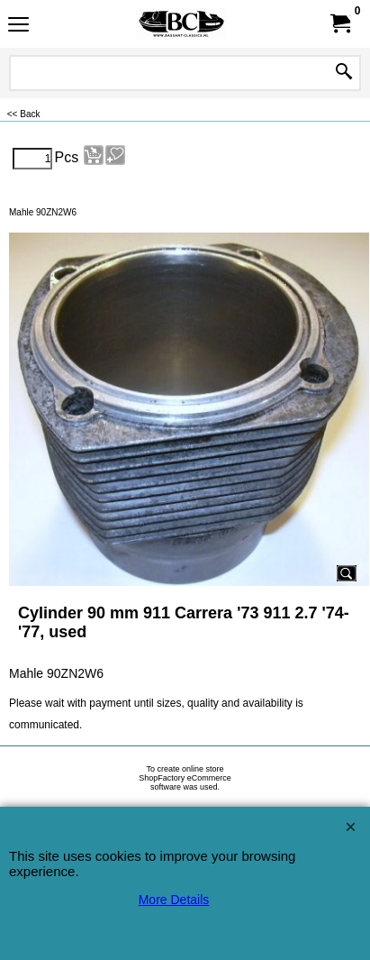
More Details (174, 899)
